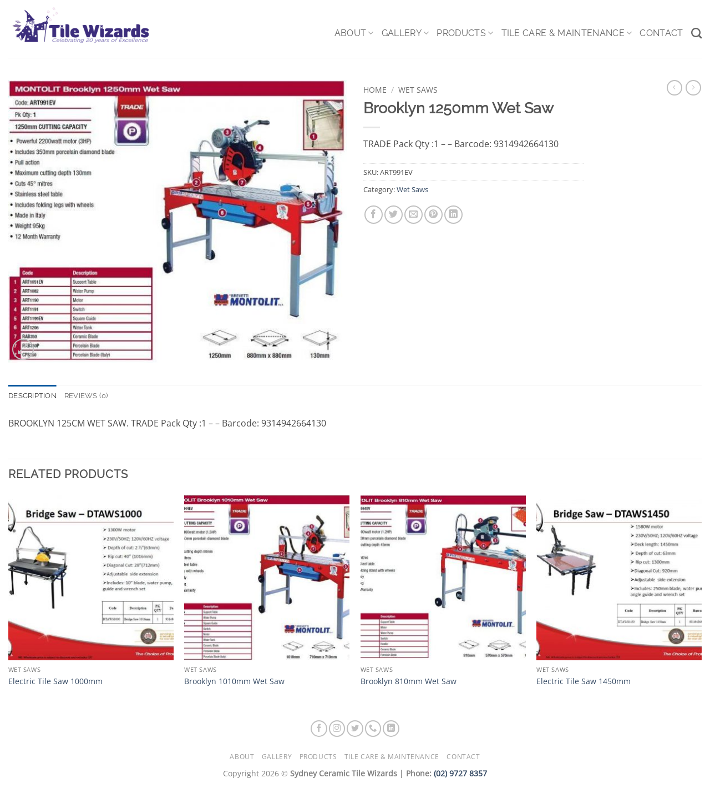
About (354, 33)
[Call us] (373, 728)
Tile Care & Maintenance (566, 33)
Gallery (405, 33)
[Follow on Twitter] (355, 728)
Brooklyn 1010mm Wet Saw (234, 681)
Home (375, 89)
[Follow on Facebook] (319, 728)
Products (465, 33)
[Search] (696, 33)
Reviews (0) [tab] (86, 396)
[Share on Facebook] (373, 214)
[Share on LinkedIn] (453, 214)
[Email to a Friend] (413, 214)
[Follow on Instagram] (337, 728)
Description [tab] (32, 396)
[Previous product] (693, 88)
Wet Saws (418, 89)
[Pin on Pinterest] (433, 214)
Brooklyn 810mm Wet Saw (409, 681)
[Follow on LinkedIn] (391, 728)
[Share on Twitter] (393, 214)
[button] (23, 349)
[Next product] (674, 88)
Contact (661, 33)
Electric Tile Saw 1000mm (55, 681)
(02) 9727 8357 (460, 773)
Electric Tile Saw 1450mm (583, 681)
